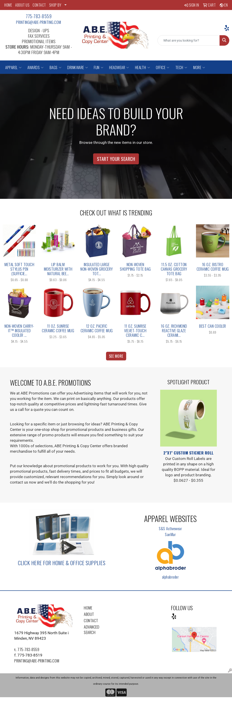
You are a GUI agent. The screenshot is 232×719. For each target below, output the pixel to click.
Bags (56, 67)
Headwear (119, 67)
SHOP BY (55, 5)
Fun (98, 67)
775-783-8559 (38, 16)
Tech (181, 67)
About (89, 614)
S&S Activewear (170, 528)
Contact (91, 620)
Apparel (13, 67)
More (199, 67)
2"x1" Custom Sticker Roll (188, 453)
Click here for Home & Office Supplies (62, 563)
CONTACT (39, 5)
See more (116, 356)
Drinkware (77, 67)
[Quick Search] (188, 40)
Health (142, 67)
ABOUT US (22, 5)
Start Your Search (116, 158)
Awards (35, 67)
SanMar (170, 534)
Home (88, 608)
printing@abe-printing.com (38, 22)
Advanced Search (91, 629)
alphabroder (170, 577)
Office (162, 67)
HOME (8, 5)
